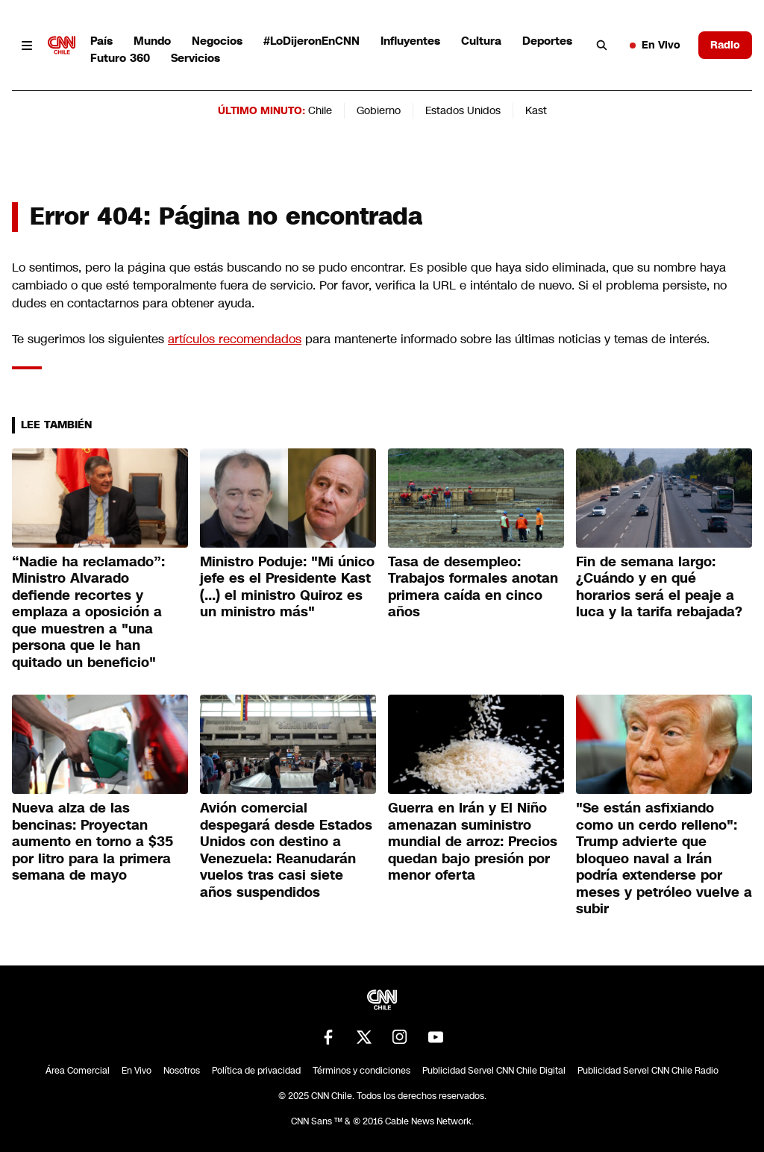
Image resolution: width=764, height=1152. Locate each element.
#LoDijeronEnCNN (311, 40)
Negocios (217, 40)
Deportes (547, 40)
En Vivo (655, 44)
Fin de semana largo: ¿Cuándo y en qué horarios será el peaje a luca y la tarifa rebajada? (659, 587)
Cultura (481, 40)
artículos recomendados (234, 339)
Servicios (195, 58)
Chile (320, 110)
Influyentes (410, 40)
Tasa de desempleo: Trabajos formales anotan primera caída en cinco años (473, 587)
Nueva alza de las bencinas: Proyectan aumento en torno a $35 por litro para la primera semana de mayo (92, 841)
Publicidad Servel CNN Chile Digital (494, 1071)
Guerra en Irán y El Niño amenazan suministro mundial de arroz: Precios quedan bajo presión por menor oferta (472, 841)
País (101, 40)
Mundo (152, 40)
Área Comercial (78, 1071)
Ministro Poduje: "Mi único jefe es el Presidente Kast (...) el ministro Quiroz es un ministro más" (287, 587)
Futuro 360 (120, 58)
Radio (725, 44)
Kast (536, 110)
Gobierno (379, 110)
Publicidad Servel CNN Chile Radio (647, 1071)
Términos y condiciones (361, 1071)
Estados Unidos (463, 110)
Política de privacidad (256, 1071)
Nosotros (181, 1071)
